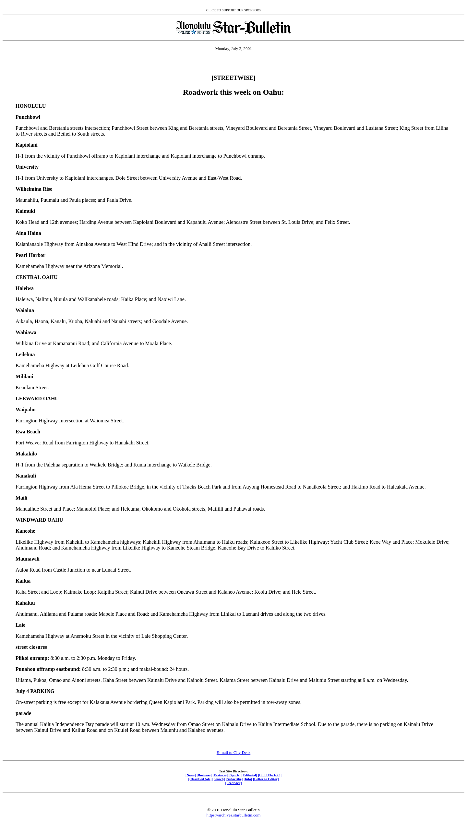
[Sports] (235, 775)
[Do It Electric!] (269, 775)
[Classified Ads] (199, 779)
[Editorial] (249, 775)
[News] (191, 775)
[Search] (218, 779)
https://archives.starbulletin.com (234, 815)
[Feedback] (233, 783)
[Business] (204, 775)
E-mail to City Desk (233, 752)
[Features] (220, 775)
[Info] (248, 779)
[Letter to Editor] (266, 779)
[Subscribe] (234, 779)
